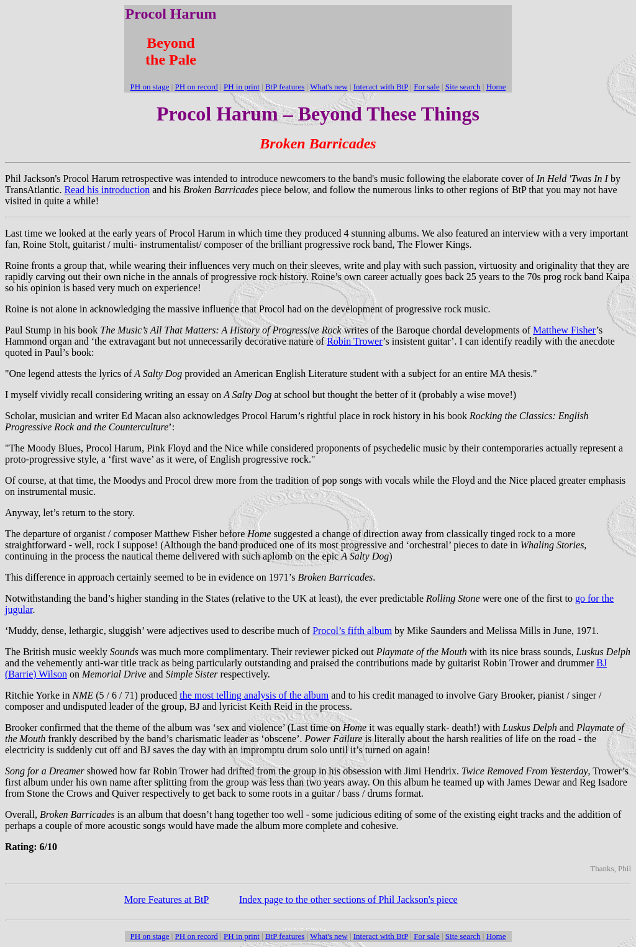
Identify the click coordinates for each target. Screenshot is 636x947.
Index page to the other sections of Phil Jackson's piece (348, 899)
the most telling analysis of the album (254, 695)
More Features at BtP (166, 899)
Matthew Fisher (564, 330)
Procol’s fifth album (352, 630)
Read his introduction (107, 189)
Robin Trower (355, 341)
